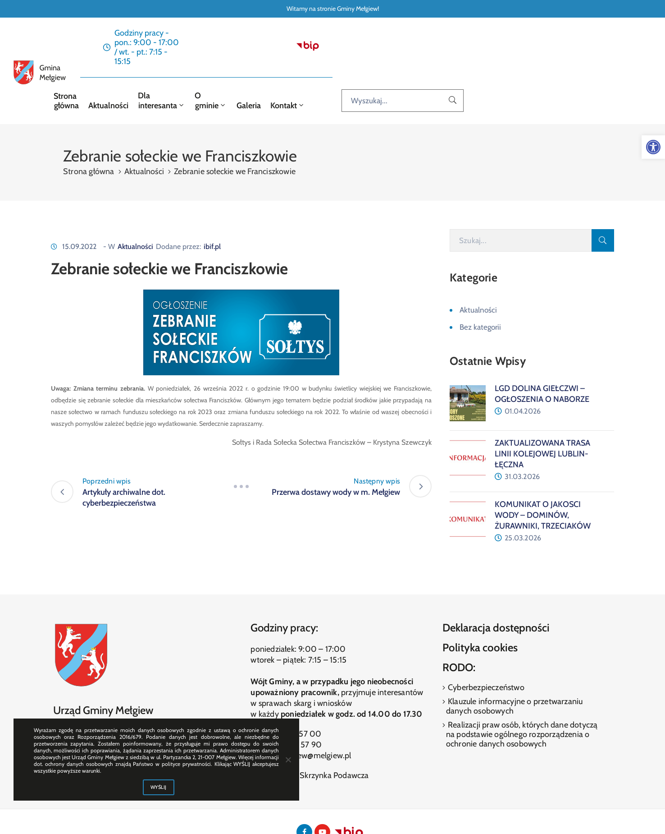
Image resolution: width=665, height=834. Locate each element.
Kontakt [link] (462, 68)
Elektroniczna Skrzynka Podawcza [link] (310, 738)
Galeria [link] (424, 68)
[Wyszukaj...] (580, 67)
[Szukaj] (521, 203)
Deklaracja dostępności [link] (496, 590)
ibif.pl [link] (212, 209)
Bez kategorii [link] (480, 290)
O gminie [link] (381, 68)
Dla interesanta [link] (321, 68)
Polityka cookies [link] (480, 610)
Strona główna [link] (207, 68)
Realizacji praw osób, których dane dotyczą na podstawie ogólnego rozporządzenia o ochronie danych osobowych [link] (522, 697)
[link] (653, 147)
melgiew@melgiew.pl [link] (314, 718)
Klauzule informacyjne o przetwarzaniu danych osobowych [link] (514, 669)
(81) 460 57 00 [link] (294, 696)
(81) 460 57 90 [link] (295, 707)
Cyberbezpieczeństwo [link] (485, 650)
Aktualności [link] (261, 68)
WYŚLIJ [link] (158, 787)
